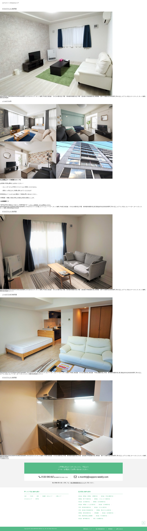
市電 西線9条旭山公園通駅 (85, 515)
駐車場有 (5, 97)
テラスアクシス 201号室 (9, 211)
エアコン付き (126, 96)
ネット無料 (39, 96)
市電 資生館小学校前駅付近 (86, 96)
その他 (37, 206)
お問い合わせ (119, 529)
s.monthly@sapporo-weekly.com (91, 476)
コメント (11, 291)
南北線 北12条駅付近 (84, 501)
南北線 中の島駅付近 (101, 515)
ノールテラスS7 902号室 (9, 294)
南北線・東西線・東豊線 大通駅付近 (88, 496)
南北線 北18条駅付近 (104, 504)
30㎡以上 (118, 96)
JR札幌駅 (96, 513)
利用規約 (110, 529)
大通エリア (58, 496)
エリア (42, 206)
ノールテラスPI (6, 101)
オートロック (134, 96)
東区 (38, 496)
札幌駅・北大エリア (47, 496)
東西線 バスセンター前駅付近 (102, 499)
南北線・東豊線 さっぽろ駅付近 (86, 504)
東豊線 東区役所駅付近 (84, 513)
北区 (25, 496)
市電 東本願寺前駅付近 (70, 96)
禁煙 (1, 97)
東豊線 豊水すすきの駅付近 (103, 510)
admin (1, 96)
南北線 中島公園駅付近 (96, 372)
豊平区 (37, 499)
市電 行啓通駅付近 (98, 518)
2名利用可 (23, 96)
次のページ (5, 458)
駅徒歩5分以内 (100, 206)
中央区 (45, 96)
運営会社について (87, 529)
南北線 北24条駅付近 (107, 513)
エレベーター (48, 206)
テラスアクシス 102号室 (9, 377)
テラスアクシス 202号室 (9, 8)
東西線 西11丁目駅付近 (102, 96)
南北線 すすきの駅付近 (55, 96)
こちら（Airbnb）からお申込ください (40, 205)
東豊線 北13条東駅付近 (99, 501)
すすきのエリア (30, 96)
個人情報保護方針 (100, 529)
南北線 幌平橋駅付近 (84, 518)
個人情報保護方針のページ (77, 482)
